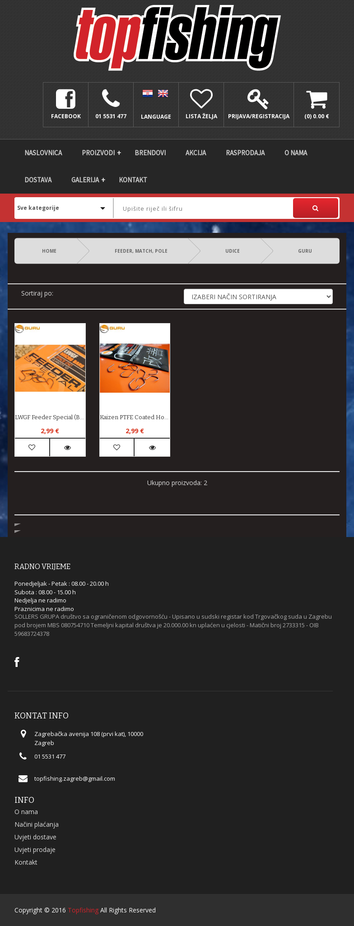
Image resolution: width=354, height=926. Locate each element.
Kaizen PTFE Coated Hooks (135, 417)
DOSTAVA (37, 180)
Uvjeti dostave (35, 837)
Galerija (85, 180)
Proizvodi (98, 152)
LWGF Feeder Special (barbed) (50, 417)
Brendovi (150, 152)
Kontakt (133, 180)
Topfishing (83, 910)
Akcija (196, 152)
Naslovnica (43, 152)
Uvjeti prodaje (35, 849)
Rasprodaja (245, 152)
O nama (295, 152)
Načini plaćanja (36, 824)
